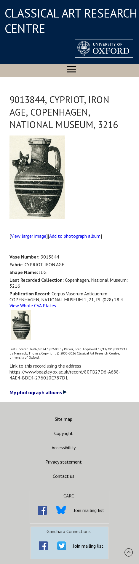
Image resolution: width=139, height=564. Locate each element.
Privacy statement (63, 462)
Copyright (63, 433)
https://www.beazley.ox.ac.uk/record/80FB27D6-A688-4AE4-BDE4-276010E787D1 (65, 375)
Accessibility (64, 447)
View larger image (28, 236)
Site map (63, 419)
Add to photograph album (74, 236)
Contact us (63, 476)
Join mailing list (89, 510)
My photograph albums (38, 392)
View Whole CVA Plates (32, 305)
